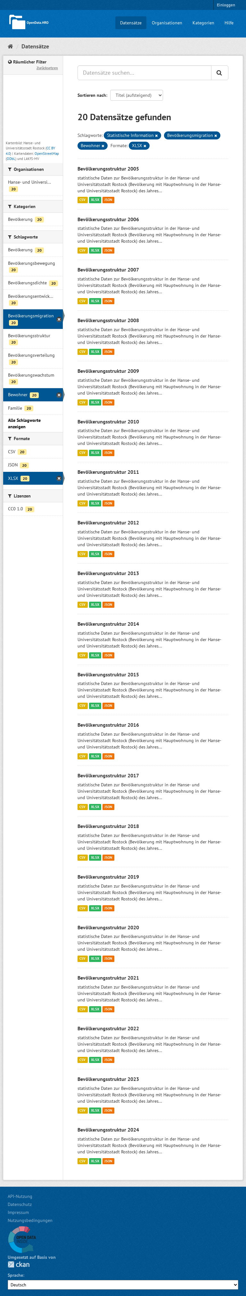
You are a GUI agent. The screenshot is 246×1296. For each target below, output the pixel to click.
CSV (82, 200)
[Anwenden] (219, 72)
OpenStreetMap (47, 153)
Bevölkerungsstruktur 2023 (108, 1079)
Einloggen (226, 5)
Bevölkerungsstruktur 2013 (108, 573)
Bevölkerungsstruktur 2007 (108, 269)
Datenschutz (20, 1204)
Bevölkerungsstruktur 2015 (108, 674)
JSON (108, 200)
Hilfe (229, 23)
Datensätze (131, 23)
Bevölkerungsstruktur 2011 (108, 472)
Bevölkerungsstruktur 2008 (108, 320)
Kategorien (203, 23)
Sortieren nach (92, 95)
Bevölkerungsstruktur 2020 (108, 927)
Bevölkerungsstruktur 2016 (108, 725)
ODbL (11, 158)
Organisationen (167, 23)
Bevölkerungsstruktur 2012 (108, 522)
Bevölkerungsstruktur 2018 (108, 826)
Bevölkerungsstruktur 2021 (108, 977)
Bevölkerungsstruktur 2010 (108, 421)
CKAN (18, 1264)
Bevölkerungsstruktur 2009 (108, 371)
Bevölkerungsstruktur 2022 (108, 1028)
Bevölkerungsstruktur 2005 (108, 168)
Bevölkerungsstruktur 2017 (108, 775)
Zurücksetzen (47, 67)
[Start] (10, 46)
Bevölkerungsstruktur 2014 (108, 624)
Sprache (15, 1275)
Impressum (18, 1212)
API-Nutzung (20, 1196)
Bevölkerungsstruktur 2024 (108, 1129)
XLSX (95, 200)
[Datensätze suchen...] (144, 72)
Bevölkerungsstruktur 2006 (108, 219)
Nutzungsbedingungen (30, 1220)
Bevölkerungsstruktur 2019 (108, 877)
